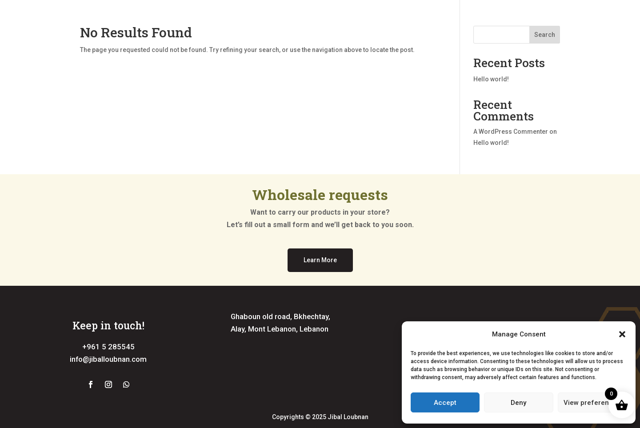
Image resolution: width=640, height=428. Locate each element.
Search (544, 34)
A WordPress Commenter (510, 131)
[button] (622, 334)
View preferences (592, 403)
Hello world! (491, 79)
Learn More (320, 260)
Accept (445, 403)
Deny (518, 403)
